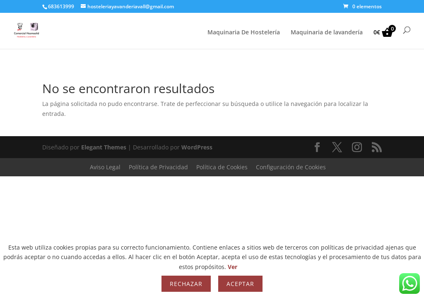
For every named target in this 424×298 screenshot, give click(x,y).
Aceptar (240, 284)
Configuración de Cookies (291, 167)
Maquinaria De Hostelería (243, 32)
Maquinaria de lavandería (327, 32)
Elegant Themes (103, 147)
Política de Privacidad (158, 167)
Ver (232, 267)
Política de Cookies (222, 167)
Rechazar (186, 284)
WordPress (196, 147)
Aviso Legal (105, 167)
